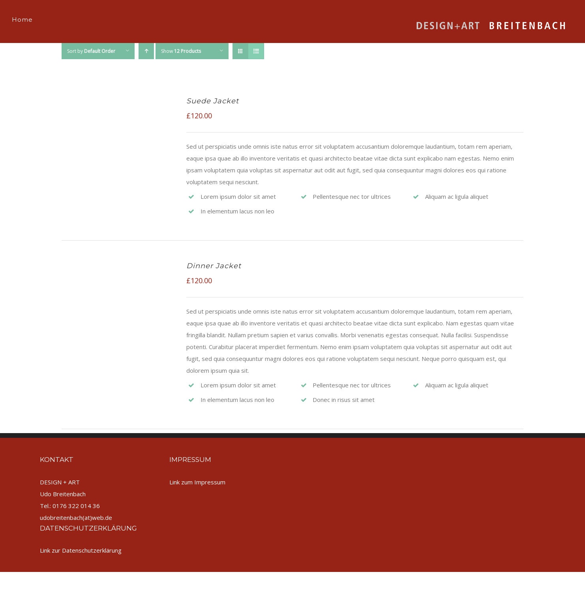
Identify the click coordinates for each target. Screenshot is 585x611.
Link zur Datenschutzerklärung (81, 550)
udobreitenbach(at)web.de (76, 517)
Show (181, 51)
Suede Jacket (212, 101)
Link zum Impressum (197, 482)
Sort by (91, 51)
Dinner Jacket (213, 266)
